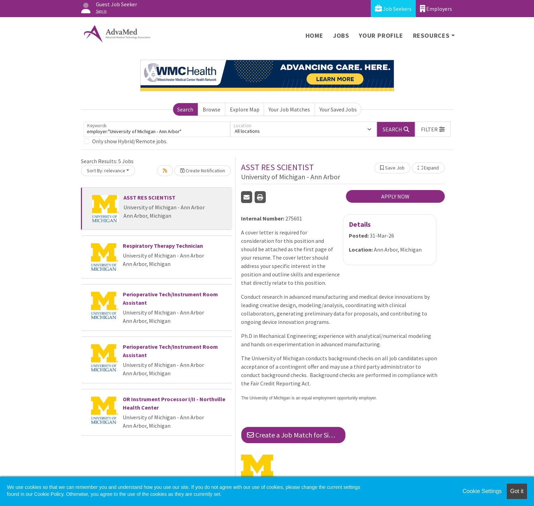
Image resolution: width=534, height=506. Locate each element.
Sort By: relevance (106, 170)
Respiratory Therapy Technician (163, 245)
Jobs (341, 35)
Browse (211, 109)
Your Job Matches (289, 109)
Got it (517, 491)
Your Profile (381, 35)
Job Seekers (393, 8)
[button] (433, 129)
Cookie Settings (482, 491)
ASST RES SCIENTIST (149, 197)
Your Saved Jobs (338, 109)
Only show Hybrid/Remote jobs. (129, 141)
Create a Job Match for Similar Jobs (296, 435)
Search (185, 109)
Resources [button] (431, 35)
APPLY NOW (395, 196)
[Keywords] (157, 129)
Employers (436, 8)
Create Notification (202, 170)
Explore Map (245, 109)
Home (314, 35)
